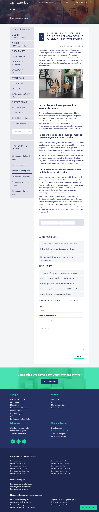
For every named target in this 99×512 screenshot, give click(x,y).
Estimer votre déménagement (20, 499)
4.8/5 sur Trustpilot (58, 433)
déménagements (50, 55)
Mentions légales (16, 413)
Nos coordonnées (58, 405)
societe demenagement (66, 223)
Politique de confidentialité (20, 419)
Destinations (18, 78)
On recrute (55, 399)
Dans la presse (56, 428)
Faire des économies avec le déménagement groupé (58, 278)
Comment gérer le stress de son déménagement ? (57, 283)
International (19, 107)
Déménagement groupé (21, 176)
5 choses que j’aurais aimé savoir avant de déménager (58, 273)
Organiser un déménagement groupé (64, 499)
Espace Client (56, 407)
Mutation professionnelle (19, 428)
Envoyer (79, 357)
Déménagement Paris (17, 461)
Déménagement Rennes (59, 471)
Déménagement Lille (58, 466)
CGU (12, 416)
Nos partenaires (19, 123)
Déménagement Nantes (18, 466)
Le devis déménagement (19, 36)
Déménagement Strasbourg (19, 471)
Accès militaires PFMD (18, 433)
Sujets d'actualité (20, 102)
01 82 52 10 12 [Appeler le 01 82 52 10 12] (81, 3)
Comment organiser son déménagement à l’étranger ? (58, 289)
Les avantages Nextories (19, 407)
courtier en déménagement (68, 118)
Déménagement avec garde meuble (22, 507)
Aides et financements (19, 44)
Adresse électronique (47, 315)
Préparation (17, 83)
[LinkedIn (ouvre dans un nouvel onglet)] (18, 441)
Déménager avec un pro (19, 18)
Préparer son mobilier (18, 63)
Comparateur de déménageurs (20, 502)
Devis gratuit (49, 381)
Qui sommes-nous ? (17, 399)
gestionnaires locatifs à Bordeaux (53, 160)
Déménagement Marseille (60, 463)
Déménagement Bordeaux (60, 461)
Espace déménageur (18, 430)
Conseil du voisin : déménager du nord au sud (55, 294)
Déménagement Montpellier (60, 468)
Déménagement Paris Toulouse (20, 486)
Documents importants (17, 71)
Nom (41, 306)
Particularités (18, 51)
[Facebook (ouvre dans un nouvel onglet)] (13, 441)
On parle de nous (20, 118)
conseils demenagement (49, 223)
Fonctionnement (16, 410)
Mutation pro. (18, 112)
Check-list (16, 88)
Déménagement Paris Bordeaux (21, 484)
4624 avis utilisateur (58, 436)
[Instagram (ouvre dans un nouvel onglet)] (24, 441)
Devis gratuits (65, 3)
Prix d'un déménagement (21, 170)
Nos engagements (17, 402)
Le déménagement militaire (60, 505)
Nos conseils (18, 56)
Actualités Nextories (21, 29)
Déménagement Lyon (17, 463)
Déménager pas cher (20, 165)
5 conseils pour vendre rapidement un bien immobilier (58, 244)
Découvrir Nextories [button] (47, 3)
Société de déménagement (19, 505)
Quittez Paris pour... (18, 479)
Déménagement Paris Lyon (19, 489)
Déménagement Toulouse (18, 468)
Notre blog (14, 405)
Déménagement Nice (17, 473)
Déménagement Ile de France (61, 473)
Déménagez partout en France (22, 456)
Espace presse (56, 402)
